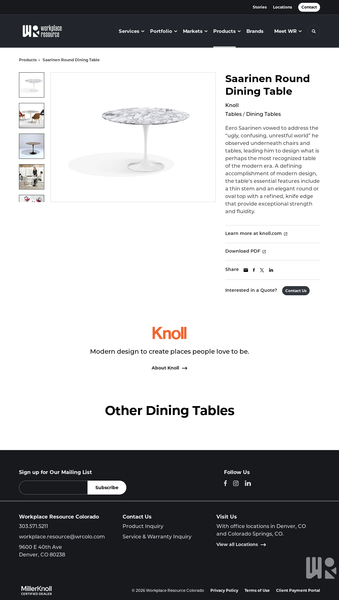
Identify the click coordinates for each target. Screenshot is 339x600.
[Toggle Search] (313, 31)
